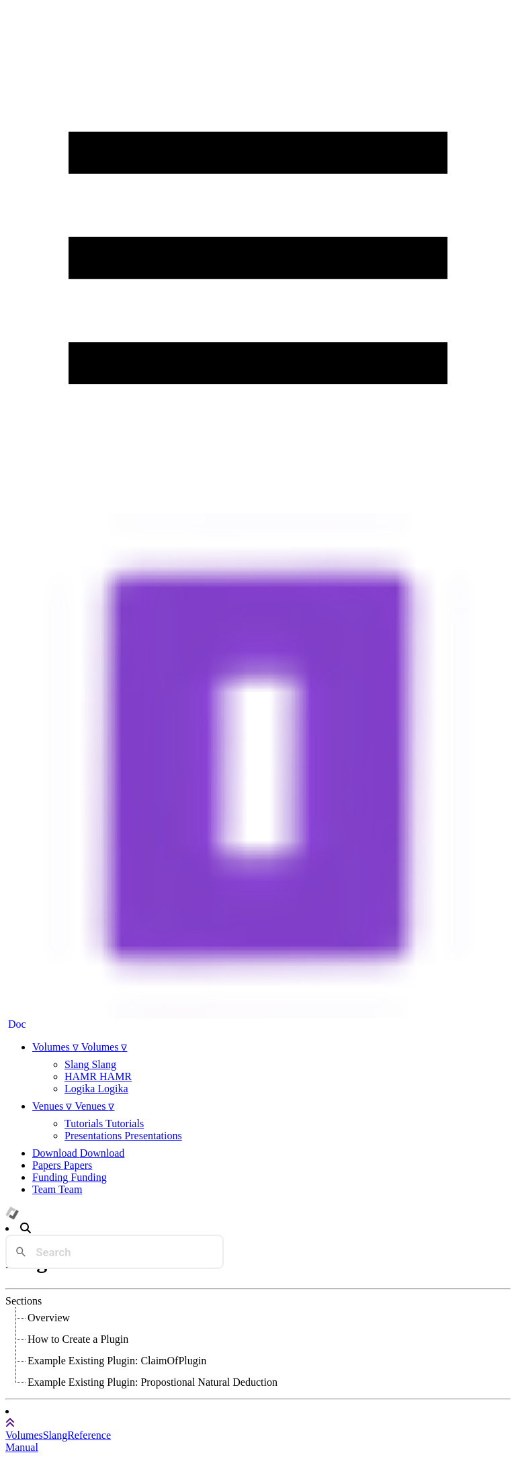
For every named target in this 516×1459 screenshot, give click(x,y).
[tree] (258, 1350)
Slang (55, 1435)
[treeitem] (50, 1318)
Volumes (24, 1435)
